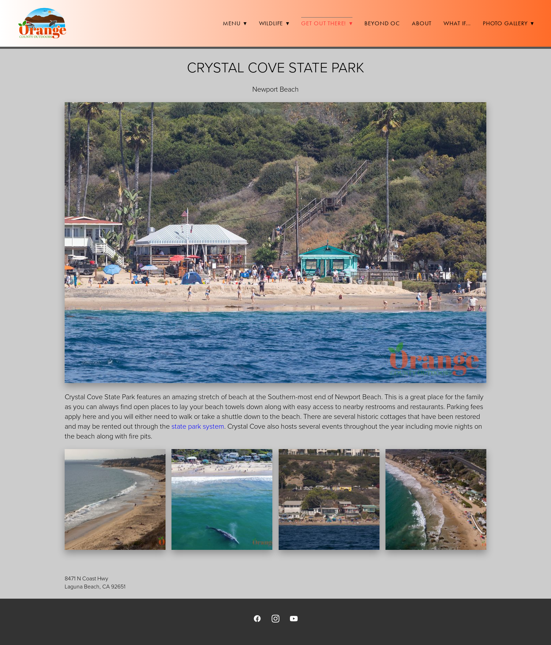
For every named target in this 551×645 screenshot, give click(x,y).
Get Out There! (326, 23)
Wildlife (274, 23)
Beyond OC (382, 23)
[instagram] (275, 618)
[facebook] (257, 618)
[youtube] (293, 618)
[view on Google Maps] (275, 562)
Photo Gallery (508, 23)
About (422, 23)
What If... (457, 23)
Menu (235, 23)
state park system (197, 426)
